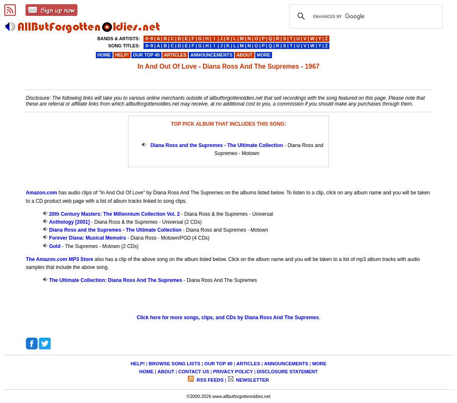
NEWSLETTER (252, 379)
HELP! (138, 363)
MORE (319, 363)
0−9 (149, 38)
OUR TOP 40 (218, 363)
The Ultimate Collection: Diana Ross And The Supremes (115, 280)
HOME (146, 371)
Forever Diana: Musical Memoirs (87, 238)
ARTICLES (248, 363)
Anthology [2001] (69, 222)
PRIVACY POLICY (233, 371)
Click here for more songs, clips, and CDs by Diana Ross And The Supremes (227, 317)
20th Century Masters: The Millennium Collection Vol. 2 (114, 214)
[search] (364, 16)
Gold (54, 246)
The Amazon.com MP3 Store (59, 259)
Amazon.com (41, 193)
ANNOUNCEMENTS (286, 363)
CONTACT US (193, 371)
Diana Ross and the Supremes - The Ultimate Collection (217, 145)
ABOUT (166, 371)
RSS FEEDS (209, 379)
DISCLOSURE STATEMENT (287, 371)
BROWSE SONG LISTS (174, 363)
